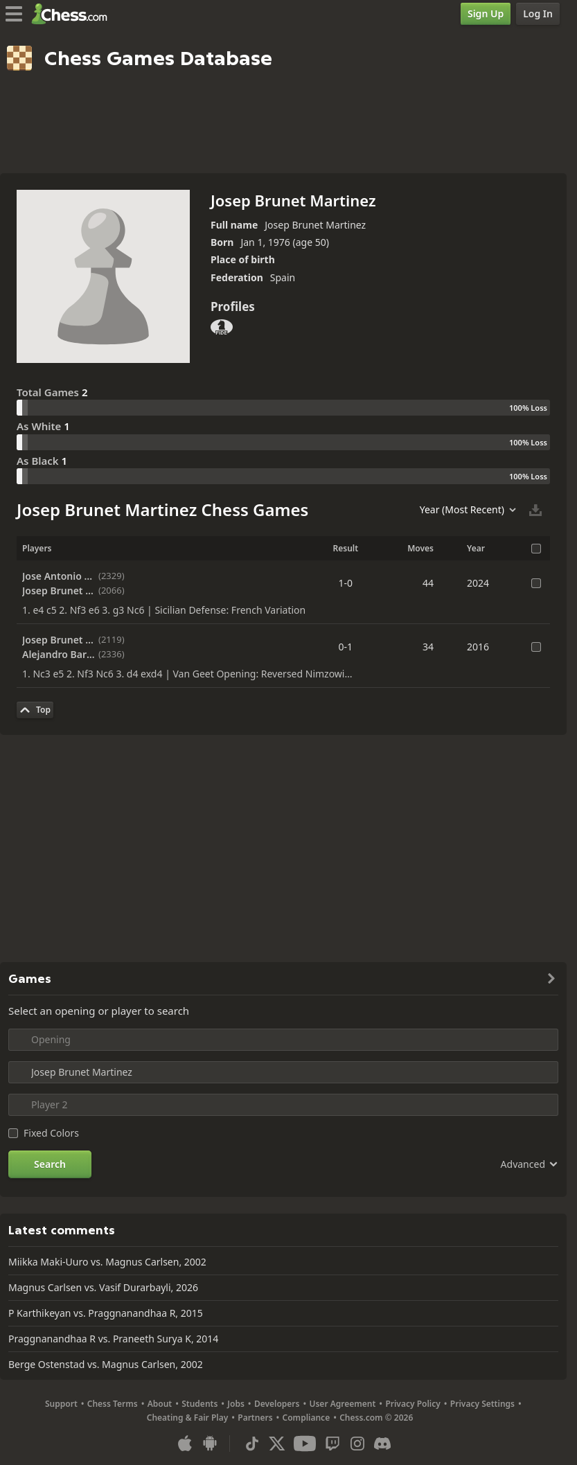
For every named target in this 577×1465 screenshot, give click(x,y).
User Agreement (342, 1404)
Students (199, 1404)
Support (61, 1404)
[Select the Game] (536, 583)
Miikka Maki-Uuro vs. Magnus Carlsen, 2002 (107, 1261)
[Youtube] (305, 1443)
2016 (478, 646)
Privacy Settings (482, 1404)
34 (428, 646)
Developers (277, 1404)
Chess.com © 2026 (376, 1417)
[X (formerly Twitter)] (277, 1443)
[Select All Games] (536, 548)
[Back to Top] (35, 710)
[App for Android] (210, 1443)
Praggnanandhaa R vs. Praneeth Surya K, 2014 (113, 1338)
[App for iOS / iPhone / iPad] (185, 1443)
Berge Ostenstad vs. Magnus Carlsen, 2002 (105, 1364)
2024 (478, 582)
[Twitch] (332, 1443)
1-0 (346, 582)
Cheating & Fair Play (188, 1417)
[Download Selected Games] (535, 509)
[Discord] (382, 1443)
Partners (255, 1417)
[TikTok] (252, 1443)
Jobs (236, 1404)
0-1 (346, 646)
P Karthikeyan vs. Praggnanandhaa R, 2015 (105, 1313)
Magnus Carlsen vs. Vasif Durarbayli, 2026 (103, 1287)
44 (428, 582)
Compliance (306, 1417)
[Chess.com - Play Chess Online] (73, 14)
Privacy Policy (412, 1404)
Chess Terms (112, 1404)
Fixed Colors (51, 1132)
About (160, 1404)
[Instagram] (357, 1443)
